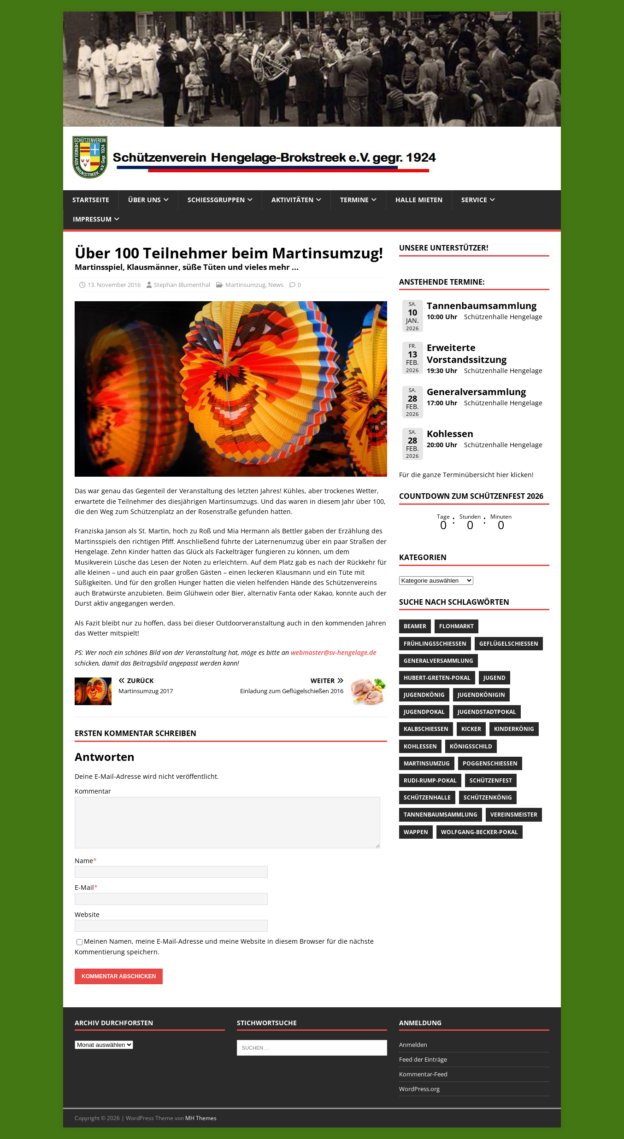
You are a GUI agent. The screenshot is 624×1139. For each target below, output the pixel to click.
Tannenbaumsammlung (481, 305)
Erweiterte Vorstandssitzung (466, 353)
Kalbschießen (426, 729)
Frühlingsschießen (435, 644)
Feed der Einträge (423, 1059)
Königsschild (471, 746)
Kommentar (93, 791)
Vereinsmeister (513, 814)
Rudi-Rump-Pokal (430, 780)
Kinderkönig (514, 729)
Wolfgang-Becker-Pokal (479, 832)
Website (87, 914)
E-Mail (84, 887)
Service (474, 199)
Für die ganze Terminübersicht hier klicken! (466, 474)
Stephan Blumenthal (182, 284)
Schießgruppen (216, 199)
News (275, 284)
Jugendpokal (424, 712)
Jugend (494, 678)
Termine (354, 199)
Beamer (415, 626)
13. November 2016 (114, 284)
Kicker (471, 729)
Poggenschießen (490, 763)
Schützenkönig (488, 797)
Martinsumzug (245, 284)
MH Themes (201, 1118)
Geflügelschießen (508, 644)
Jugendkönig (424, 695)
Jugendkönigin (481, 695)
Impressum (92, 219)
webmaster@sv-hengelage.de (334, 652)
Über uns (144, 199)
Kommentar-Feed (423, 1074)
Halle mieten (418, 199)
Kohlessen (450, 433)
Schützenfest (491, 780)
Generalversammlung (476, 392)
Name (84, 860)
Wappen (416, 832)
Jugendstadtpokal (487, 712)
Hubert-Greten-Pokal (437, 678)
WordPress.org (419, 1089)
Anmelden (413, 1044)
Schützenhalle (427, 797)
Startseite (90, 199)
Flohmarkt (456, 626)
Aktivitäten (292, 199)
